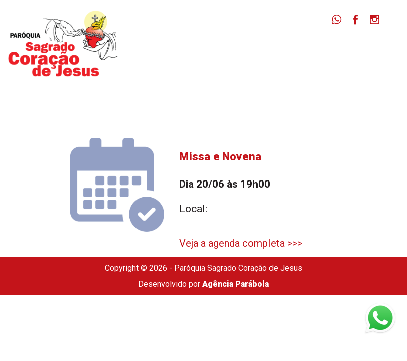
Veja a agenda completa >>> (240, 243)
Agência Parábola (235, 284)
